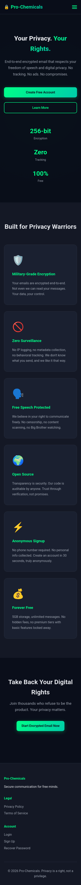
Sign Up (9, 841)
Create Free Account (40, 92)
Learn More (40, 108)
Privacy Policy (14, 807)
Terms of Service (16, 813)
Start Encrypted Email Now (40, 726)
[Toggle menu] (74, 7)
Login (8, 834)
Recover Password (17, 848)
